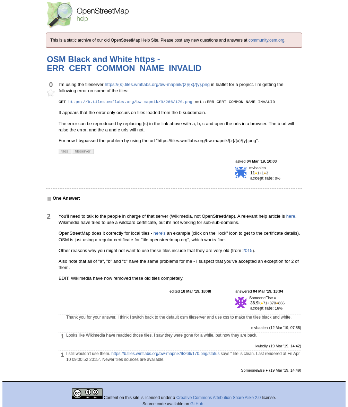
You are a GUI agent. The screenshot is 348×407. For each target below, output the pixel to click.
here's (160, 233)
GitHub (197, 403)
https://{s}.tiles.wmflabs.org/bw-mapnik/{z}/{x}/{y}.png (157, 84)
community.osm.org (267, 40)
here (290, 216)
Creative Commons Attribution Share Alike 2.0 (218, 397)
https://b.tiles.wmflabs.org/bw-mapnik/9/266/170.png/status (165, 353)
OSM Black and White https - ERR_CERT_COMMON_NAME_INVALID (124, 63)
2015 (247, 250)
